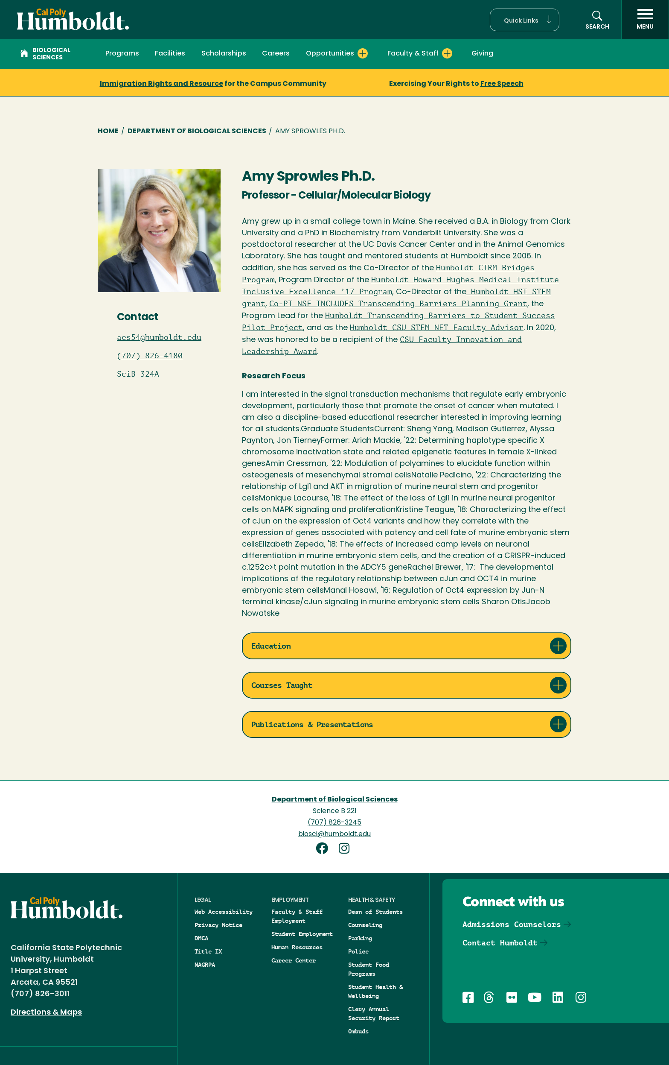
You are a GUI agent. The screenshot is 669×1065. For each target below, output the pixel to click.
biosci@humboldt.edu (334, 834)
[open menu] (645, 19)
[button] (524, 20)
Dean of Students (375, 911)
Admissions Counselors (511, 924)
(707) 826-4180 (150, 355)
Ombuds (358, 1031)
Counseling (365, 925)
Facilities (170, 53)
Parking (360, 938)
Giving (482, 53)
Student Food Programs (368, 969)
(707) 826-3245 (334, 822)
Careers (276, 53)
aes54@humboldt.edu (159, 337)
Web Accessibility (224, 911)
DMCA (201, 938)
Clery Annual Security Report (373, 1013)
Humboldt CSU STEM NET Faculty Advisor (437, 327)
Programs (122, 53)
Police (358, 951)
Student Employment (302, 933)
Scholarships (223, 53)
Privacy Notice (218, 925)
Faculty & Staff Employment (297, 916)
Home (108, 131)
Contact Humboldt (500, 942)
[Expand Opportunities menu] (363, 53)
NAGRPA (205, 964)
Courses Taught (281, 685)
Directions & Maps (46, 1013)
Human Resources (297, 947)
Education (271, 645)
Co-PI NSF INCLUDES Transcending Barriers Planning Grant (398, 303)
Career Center (293, 960)
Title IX (208, 951)
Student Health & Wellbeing (375, 991)
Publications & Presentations (312, 724)
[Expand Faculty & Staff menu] (447, 53)
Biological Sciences (45, 54)
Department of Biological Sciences (197, 131)
